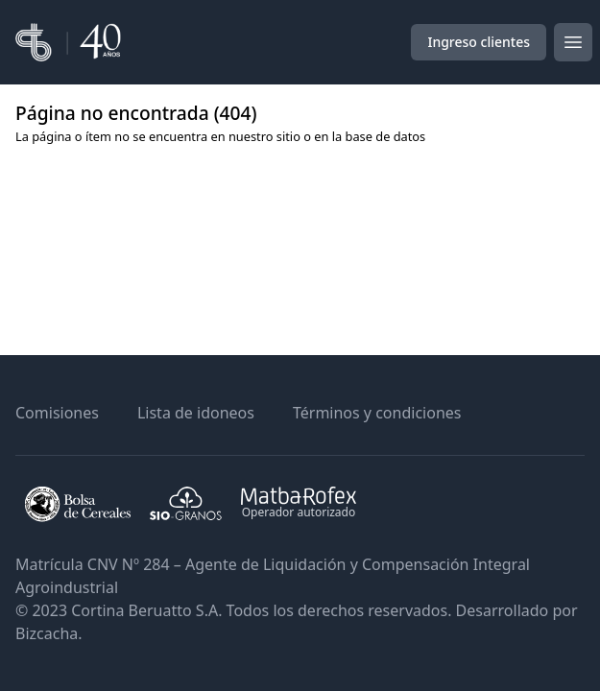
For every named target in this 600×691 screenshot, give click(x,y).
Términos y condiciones (377, 412)
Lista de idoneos (195, 412)
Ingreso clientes (478, 42)
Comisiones (57, 412)
